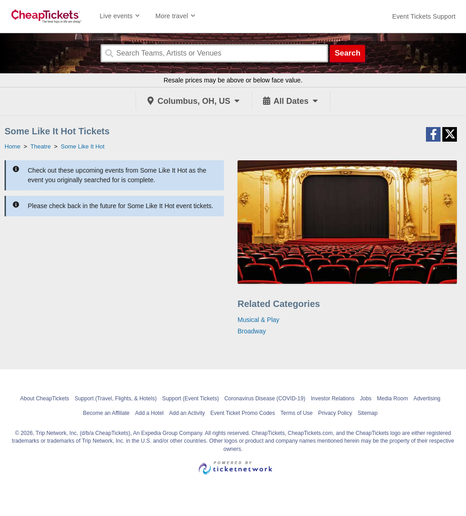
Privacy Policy (335, 413)
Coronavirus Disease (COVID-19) (264, 398)
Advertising (426, 398)
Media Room (392, 398)
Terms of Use (296, 413)
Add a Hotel (149, 413)
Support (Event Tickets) (190, 398)
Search (347, 53)
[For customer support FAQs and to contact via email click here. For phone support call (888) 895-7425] (423, 16)
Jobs (365, 398)
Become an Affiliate (106, 413)
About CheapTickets (44, 398)
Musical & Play (258, 319)
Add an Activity (187, 413)
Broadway (252, 331)
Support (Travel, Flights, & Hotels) (116, 398)
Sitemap (368, 413)
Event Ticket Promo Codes (242, 413)
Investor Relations (333, 398)
